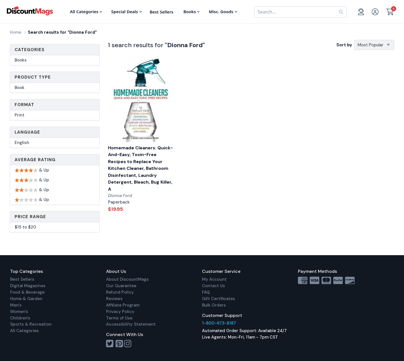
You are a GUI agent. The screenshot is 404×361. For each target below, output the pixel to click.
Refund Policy (120, 292)
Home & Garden (26, 298)
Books (21, 60)
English (22, 142)
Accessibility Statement (131, 324)
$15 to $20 (25, 227)
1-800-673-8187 (219, 323)
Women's (19, 311)
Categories (30, 49)
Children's (20, 318)
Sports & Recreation (31, 324)
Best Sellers (22, 279)
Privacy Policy (120, 311)
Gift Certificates (218, 298)
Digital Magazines (27, 286)
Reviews (114, 298)
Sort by (344, 45)
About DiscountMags (127, 279)
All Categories (24, 330)
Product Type (33, 77)
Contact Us (213, 286)
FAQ (206, 292)
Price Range (30, 217)
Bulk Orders (214, 305)
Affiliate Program (122, 305)
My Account (214, 279)
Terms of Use (119, 318)
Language (27, 132)
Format (24, 105)
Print (19, 115)
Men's (16, 305)
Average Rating (35, 160)
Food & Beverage (27, 292)
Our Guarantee (121, 286)
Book (19, 87)
